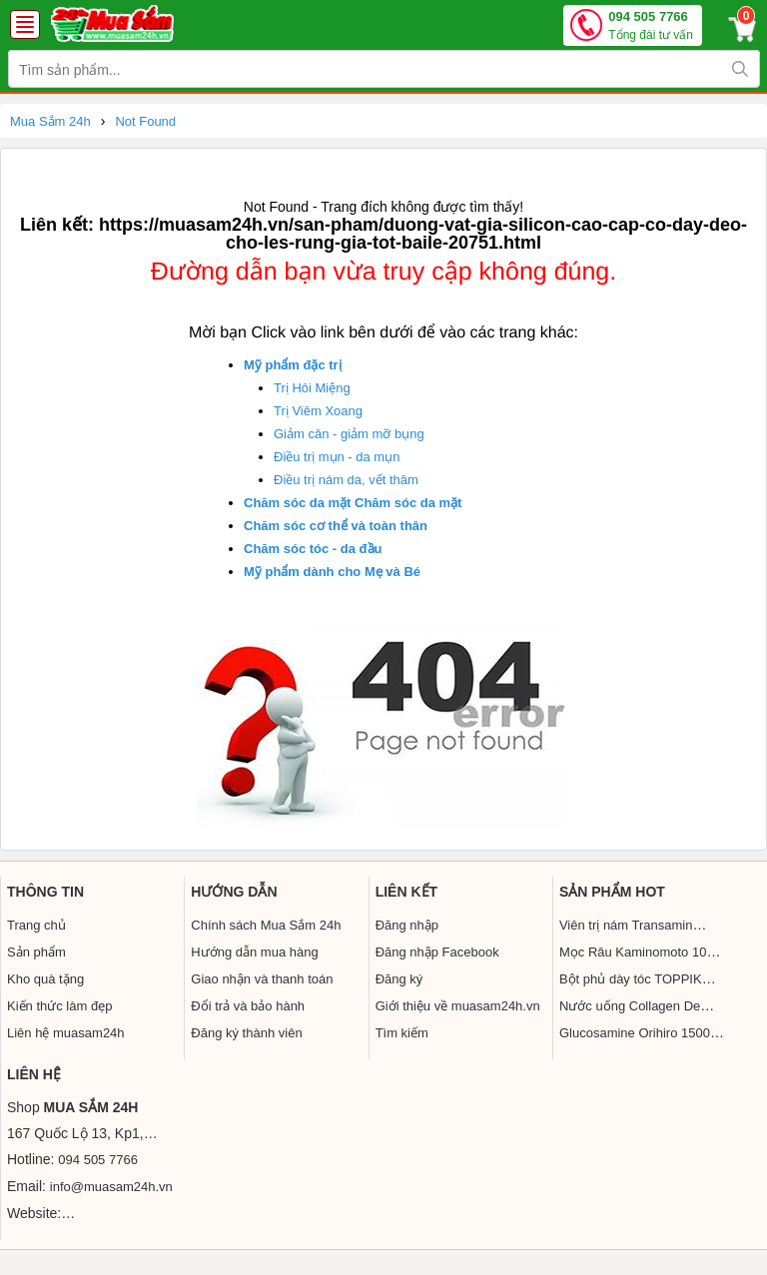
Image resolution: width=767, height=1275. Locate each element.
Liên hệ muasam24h (66, 1032)
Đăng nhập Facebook (437, 952)
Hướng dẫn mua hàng (254, 952)
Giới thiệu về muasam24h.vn (458, 1005)
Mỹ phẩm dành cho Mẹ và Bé (332, 571)
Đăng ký (399, 978)
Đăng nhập (407, 925)
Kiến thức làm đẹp (59, 1005)
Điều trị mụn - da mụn (336, 456)
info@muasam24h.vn (111, 1186)
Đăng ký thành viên (246, 1032)
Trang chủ (36, 925)
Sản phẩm (36, 952)
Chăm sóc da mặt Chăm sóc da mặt (352, 502)
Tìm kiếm (402, 1032)
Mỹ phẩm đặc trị (293, 364)
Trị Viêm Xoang (318, 410)
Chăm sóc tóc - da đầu (313, 548)
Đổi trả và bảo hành (248, 1005)
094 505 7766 (650, 26)
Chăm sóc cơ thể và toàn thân (335, 525)
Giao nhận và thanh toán (262, 978)
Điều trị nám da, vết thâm (346, 479)
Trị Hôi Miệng (312, 387)
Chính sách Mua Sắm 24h (266, 925)
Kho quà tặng (45, 978)
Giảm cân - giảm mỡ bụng (349, 433)
